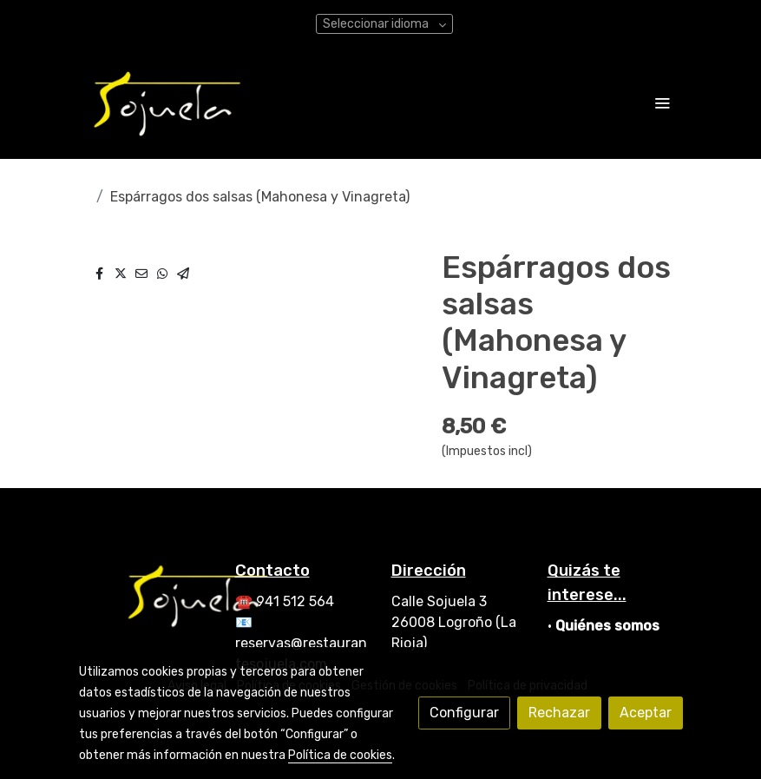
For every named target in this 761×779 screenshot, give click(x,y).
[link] (168, 102)
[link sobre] (147, 595)
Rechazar (559, 712)
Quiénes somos (607, 625)
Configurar (464, 712)
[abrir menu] (662, 102)
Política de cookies (340, 755)
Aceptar (646, 712)
